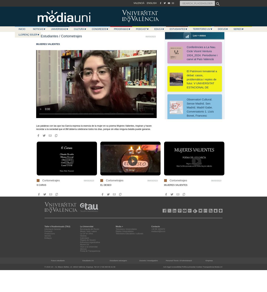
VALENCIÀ (139, 3)
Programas (122, 29)
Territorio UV (202, 29)
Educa (159, 29)
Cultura (80, 29)
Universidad (59, 29)
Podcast (142, 29)
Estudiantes (178, 29)
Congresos (100, 29)
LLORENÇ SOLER (29, 34)
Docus (223, 29)
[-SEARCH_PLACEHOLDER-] (197, 3)
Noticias (39, 29)
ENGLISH (152, 3)
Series (238, 29)
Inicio (22, 29)
